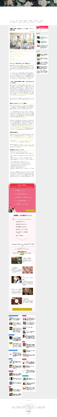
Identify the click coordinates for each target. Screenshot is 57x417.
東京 (13, 317)
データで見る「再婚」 (29, 327)
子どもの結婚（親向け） (13, 26)
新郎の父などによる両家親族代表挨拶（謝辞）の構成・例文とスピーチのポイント (17, 375)
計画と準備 (41, 20)
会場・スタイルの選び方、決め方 (30, 317)
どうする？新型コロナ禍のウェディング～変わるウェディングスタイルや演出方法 (30, 324)
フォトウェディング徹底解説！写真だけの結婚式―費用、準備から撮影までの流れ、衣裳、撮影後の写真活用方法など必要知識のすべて (17, 339)
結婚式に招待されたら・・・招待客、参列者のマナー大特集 (30, 379)
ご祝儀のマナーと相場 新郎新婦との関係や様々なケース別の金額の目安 (30, 384)
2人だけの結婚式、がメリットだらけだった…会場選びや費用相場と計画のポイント (30, 319)
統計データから (28, 326)
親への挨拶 (20, 20)
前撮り (17, 20)
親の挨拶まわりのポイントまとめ (14, 59)
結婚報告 (27, 330)
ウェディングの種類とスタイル (16, 336)
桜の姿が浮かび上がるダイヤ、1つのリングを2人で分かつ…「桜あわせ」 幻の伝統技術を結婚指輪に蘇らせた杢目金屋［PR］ (17, 355)
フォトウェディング (11, 20)
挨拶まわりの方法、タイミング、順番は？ (15, 56)
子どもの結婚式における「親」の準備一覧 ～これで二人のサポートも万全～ (44, 38)
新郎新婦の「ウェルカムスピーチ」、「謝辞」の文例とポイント (17, 379)
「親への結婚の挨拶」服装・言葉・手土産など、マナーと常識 (17, 362)
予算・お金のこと (36, 20)
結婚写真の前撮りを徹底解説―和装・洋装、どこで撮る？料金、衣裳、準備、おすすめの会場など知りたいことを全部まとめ (30, 346)
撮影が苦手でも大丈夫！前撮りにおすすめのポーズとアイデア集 (30, 356)
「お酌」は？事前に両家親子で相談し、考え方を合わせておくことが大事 (19, 54)
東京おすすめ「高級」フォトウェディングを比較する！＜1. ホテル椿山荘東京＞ (17, 319)
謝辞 (13, 377)
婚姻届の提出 (30, 20)
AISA (23, 180)
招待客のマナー (28, 377)
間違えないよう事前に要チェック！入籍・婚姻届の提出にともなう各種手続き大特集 (30, 363)
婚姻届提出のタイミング (29, 365)
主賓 (26, 386)
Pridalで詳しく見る (30, 210)
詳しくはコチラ (22, 309)
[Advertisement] (28, 14)
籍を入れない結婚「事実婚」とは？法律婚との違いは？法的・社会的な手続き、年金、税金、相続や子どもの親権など (30, 337)
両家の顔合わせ (26, 20)
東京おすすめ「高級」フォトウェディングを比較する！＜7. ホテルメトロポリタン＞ (17, 390)
